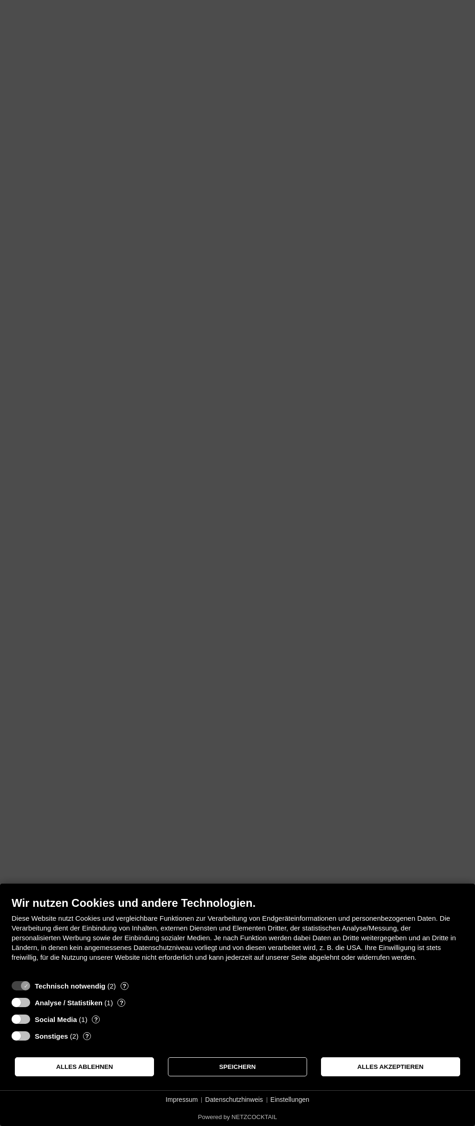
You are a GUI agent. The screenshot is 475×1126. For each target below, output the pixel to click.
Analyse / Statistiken (69, 1003)
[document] (237, 936)
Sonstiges (51, 1036)
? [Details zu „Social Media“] (96, 1019)
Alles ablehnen (84, 1066)
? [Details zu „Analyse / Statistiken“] (121, 1002)
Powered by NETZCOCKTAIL (237, 1116)
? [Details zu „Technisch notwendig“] (124, 986)
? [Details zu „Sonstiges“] (87, 1036)
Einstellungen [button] (289, 1099)
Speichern (237, 1066)
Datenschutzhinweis (234, 1099)
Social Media (56, 1019)
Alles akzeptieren (390, 1066)
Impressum (182, 1099)
